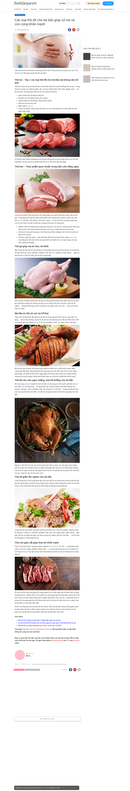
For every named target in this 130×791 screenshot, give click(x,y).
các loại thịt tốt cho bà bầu (32, 669)
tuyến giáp (73, 237)
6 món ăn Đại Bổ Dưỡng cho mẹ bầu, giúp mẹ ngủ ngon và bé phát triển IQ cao (47, 623)
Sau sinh (34, 9)
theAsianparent (57, 640)
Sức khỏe (78, 9)
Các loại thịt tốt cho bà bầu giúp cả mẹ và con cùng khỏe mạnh (49, 664)
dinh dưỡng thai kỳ (19, 669)
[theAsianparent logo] (25, 3)
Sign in (108, 3)
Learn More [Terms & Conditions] (64, 788)
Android (76, 640)
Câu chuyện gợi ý (92, 49)
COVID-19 (17, 9)
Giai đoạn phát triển (45, 9)
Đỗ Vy (28, 656)
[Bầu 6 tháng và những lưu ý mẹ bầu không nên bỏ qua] (99, 79)
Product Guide (93, 3)
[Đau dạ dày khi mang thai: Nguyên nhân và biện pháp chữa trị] (99, 67)
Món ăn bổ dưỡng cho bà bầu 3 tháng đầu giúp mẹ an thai (39, 620)
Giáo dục (69, 9)
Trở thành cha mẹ (20, 15)
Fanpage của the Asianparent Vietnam (37, 629)
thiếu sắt (30, 106)
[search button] (79, 3)
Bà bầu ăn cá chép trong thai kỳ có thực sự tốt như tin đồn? (40, 625)
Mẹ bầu (25, 9)
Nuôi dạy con (59, 9)
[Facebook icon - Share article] (69, 29)
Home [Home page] (16, 664)
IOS (68, 640)
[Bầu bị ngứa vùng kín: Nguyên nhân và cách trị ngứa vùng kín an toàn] (99, 56)
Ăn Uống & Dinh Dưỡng (105, 9)
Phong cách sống (89, 9)
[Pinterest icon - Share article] (73, 29)
